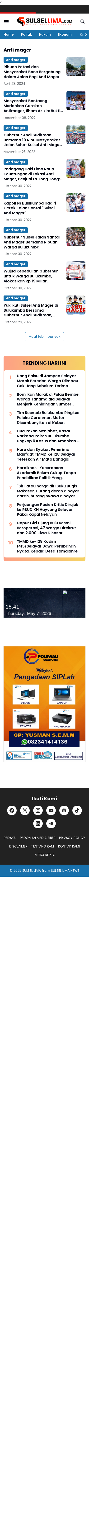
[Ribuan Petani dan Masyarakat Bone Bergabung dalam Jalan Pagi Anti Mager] (75, 66)
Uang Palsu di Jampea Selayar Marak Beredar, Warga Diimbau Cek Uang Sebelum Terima (47, 381)
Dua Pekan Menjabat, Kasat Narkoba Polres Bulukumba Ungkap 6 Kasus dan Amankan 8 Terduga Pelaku (48, 436)
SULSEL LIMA (31, 870)
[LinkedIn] (38, 823)
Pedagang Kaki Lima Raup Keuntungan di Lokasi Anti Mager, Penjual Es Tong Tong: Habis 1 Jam (32, 174)
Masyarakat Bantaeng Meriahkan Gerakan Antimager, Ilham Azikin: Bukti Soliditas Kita (32, 106)
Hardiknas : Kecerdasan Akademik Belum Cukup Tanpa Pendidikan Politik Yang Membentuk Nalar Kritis (46, 473)
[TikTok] (77, 810)
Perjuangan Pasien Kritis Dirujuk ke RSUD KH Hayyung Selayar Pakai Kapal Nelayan (47, 509)
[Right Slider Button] (84, 34)
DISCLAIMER (18, 846)
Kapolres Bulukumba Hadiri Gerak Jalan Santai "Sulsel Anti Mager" (30, 208)
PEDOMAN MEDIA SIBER (38, 837)
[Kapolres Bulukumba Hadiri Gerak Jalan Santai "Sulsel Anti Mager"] (75, 202)
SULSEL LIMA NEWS (65, 870)
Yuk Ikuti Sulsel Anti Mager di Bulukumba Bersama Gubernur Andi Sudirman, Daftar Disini (31, 310)
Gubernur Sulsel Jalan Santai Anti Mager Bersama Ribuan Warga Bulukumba (32, 242)
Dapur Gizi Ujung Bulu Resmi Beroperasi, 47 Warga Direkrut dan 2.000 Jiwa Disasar (46, 528)
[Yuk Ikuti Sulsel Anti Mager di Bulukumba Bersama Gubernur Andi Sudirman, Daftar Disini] (75, 304)
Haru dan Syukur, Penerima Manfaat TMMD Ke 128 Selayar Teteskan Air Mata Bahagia (46, 454)
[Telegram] (51, 823)
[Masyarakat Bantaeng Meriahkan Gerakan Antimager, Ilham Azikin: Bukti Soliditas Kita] (75, 100)
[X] (25, 810)
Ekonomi (65, 34)
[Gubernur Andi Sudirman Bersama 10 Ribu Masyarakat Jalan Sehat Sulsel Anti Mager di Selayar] (75, 134)
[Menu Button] (6, 21)
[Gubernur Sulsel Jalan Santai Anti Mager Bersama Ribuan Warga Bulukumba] (75, 236)
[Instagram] (38, 810)
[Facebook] (12, 810)
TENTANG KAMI (43, 846)
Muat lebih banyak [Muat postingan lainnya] (44, 336)
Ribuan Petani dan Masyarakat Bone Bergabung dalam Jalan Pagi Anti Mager (32, 72)
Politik (26, 34)
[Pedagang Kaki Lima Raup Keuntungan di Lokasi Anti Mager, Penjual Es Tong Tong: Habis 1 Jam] (75, 168)
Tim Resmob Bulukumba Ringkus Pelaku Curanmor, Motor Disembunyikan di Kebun (48, 417)
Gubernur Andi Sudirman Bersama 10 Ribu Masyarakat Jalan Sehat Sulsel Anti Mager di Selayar (32, 140)
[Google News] (64, 810)
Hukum (45, 34)
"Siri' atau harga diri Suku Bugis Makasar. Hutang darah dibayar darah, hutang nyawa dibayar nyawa (48, 491)
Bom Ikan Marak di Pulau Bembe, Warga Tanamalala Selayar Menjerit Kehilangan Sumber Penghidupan (48, 399)
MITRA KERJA (45, 854)
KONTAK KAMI (69, 846)
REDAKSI (10, 837)
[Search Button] (82, 21)
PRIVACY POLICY (72, 837)
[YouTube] (51, 810)
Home (9, 34)
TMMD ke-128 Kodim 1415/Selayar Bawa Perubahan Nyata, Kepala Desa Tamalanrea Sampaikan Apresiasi (48, 546)
